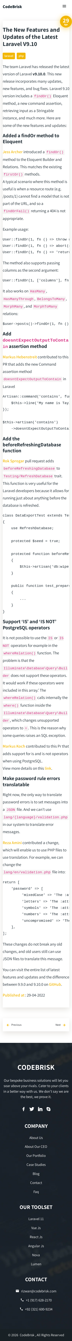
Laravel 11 (36, 1218)
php (21, 56)
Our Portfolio (36, 1155)
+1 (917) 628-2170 (35, 1300)
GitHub (55, 984)
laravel (8, 56)
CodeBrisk (12, 6)
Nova (36, 1255)
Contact (36, 1182)
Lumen (36, 1264)
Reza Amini (12, 842)
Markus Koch (14, 746)
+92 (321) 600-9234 (36, 1309)
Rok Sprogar (13, 460)
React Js (36, 1237)
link (48, 768)
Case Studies (36, 1164)
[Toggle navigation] (65, 6)
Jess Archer (13, 151)
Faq (36, 1191)
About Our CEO (36, 1146)
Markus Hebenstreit (20, 356)
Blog (36, 1173)
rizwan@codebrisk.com (36, 1291)
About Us (36, 1137)
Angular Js (36, 1246)
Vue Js (36, 1227)
